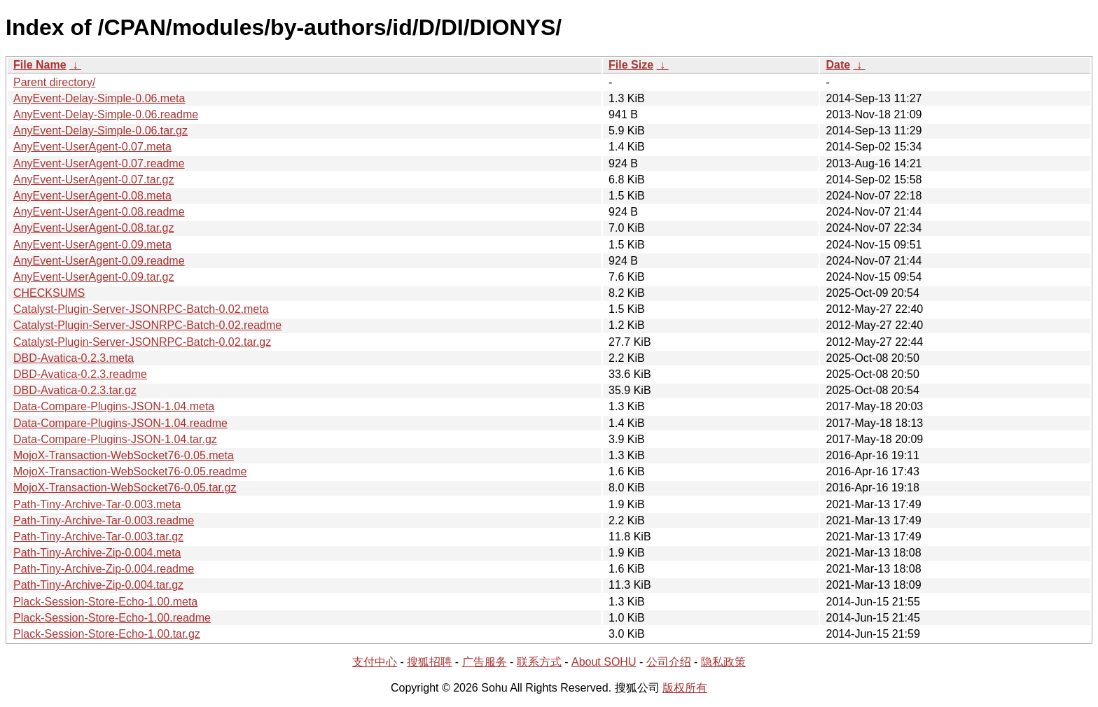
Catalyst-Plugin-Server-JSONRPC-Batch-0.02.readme (147, 325)
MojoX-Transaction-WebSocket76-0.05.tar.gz (124, 487)
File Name (40, 65)
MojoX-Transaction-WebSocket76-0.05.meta (123, 455)
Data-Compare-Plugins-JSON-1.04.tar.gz (115, 439)
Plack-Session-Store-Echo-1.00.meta (105, 602)
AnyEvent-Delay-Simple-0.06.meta (99, 98)
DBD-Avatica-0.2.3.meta (73, 358)
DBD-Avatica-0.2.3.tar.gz (75, 390)
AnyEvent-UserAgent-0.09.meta (92, 245)
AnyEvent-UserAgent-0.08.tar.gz (93, 228)
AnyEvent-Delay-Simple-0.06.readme (105, 114)
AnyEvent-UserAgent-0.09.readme (99, 261)
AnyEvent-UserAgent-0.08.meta (92, 196)
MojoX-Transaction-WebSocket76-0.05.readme (130, 471)
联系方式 (539, 662)
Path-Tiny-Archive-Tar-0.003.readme (103, 520)
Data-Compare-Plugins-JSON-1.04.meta (113, 406)
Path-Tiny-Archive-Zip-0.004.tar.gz (98, 585)
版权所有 (684, 688)
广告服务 (484, 662)
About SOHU (603, 662)
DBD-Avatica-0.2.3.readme (80, 374)
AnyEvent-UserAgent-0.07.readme (99, 163)
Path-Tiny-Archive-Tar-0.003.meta (97, 504)
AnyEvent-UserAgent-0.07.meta (92, 147)
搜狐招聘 (429, 662)
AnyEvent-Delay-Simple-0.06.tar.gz (100, 130)
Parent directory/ (54, 82)
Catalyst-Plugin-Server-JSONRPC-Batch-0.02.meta (141, 309)
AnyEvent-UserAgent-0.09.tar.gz (93, 277)
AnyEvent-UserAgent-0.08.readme (99, 212)
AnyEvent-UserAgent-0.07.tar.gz (93, 180)
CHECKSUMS (49, 293)
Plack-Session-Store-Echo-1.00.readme (112, 618)
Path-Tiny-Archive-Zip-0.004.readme (103, 569)
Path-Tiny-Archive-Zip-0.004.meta (97, 553)
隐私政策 (723, 662)
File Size (631, 65)
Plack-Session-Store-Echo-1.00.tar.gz (106, 634)
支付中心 (374, 662)
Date (838, 65)
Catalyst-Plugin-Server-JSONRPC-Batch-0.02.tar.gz (142, 342)
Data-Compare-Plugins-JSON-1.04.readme (120, 423)
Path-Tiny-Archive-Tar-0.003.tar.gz (98, 536)
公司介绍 (668, 662)
